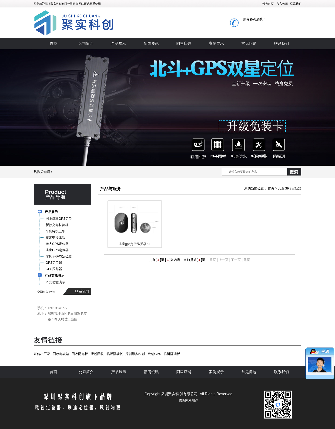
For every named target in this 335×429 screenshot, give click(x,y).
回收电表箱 (61, 354)
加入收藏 (282, 3)
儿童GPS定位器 (289, 188)
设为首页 (268, 3)
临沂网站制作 (188, 400)
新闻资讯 (151, 43)
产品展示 (118, 43)
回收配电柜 (80, 354)
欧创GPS (154, 354)
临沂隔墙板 (115, 354)
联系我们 (295, 3)
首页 (53, 43)
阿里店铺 (183, 43)
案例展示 (216, 43)
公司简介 (86, 43)
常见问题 (248, 43)
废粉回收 (97, 354)
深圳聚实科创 (135, 354)
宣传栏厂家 (42, 354)
